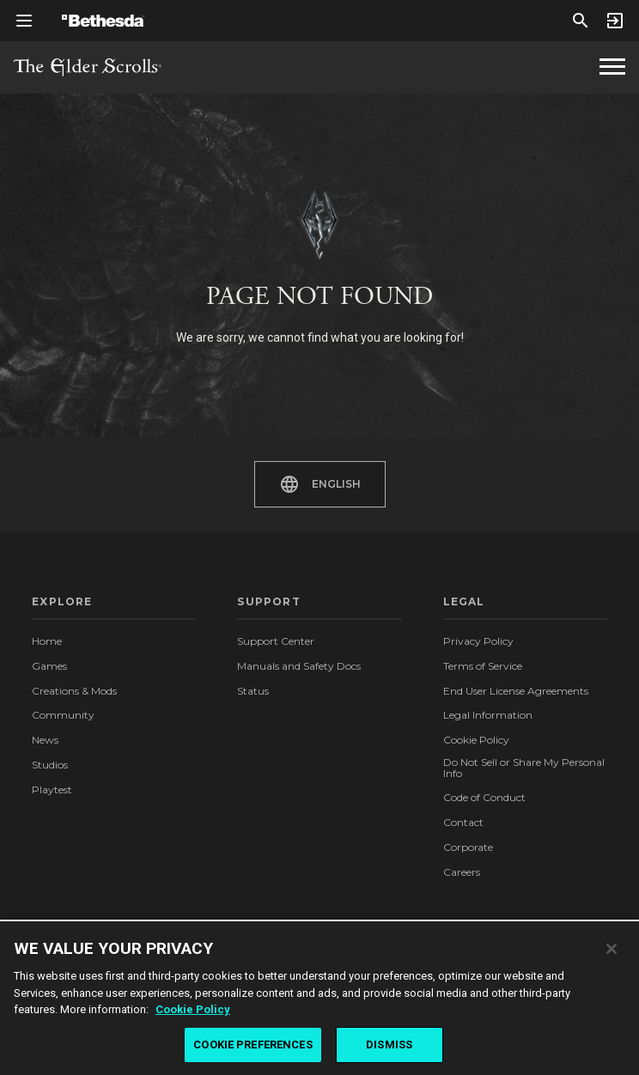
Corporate (468, 847)
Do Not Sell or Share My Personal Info (524, 768)
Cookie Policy (476, 739)
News (45, 739)
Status (253, 690)
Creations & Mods (74, 690)
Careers (461, 871)
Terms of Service (482, 665)
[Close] (611, 953)
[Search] (580, 20)
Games (49, 665)
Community (63, 714)
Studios (50, 764)
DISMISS (389, 1049)
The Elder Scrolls (87, 67)
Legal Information (487, 714)
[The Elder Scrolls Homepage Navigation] (612, 67)
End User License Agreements (515, 690)
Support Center (275, 641)
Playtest (52, 789)
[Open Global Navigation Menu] (24, 20)
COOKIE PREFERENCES (252, 1049)
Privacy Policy (478, 641)
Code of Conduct (484, 797)
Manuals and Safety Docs (299, 665)
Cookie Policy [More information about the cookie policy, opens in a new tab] (192, 1014)
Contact (463, 822)
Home (47, 641)
